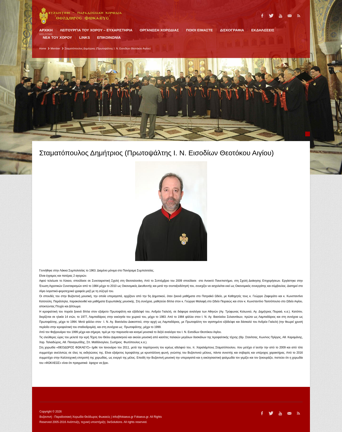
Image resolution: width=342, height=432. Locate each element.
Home (42, 48)
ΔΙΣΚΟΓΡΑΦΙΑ (232, 30)
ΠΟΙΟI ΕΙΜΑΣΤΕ (199, 30)
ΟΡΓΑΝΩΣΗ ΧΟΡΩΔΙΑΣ (159, 30)
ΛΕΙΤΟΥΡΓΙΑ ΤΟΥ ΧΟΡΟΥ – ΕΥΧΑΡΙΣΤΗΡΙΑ (96, 30)
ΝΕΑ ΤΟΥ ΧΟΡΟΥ (57, 37)
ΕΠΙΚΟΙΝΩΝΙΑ (109, 37)
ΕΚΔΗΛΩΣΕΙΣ (262, 30)
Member (55, 48)
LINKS (84, 37)
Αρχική (46, 32)
